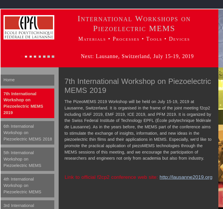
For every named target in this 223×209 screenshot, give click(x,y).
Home (9, 80)
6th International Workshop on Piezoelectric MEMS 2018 (27, 132)
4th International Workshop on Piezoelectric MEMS (22, 185)
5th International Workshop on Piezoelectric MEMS (22, 158)
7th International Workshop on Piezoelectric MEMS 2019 (23, 103)
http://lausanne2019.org (186, 177)
